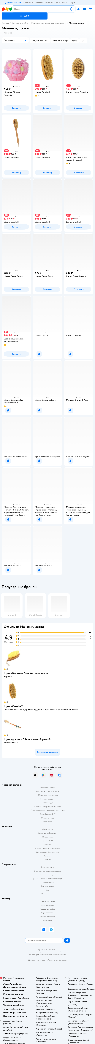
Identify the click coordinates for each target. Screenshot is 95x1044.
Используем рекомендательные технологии (47, 954)
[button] (24, 16)
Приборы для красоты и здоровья (47, 23)
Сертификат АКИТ (47, 814)
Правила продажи (47, 799)
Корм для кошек (47, 905)
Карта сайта (47, 822)
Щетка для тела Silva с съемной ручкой (27, 739)
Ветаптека (47, 920)
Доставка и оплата (47, 787)
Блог (48, 890)
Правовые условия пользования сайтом (47, 952)
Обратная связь (47, 818)
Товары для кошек (47, 901)
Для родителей (19, 23)
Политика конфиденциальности (47, 806)
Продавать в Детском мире (47, 791)
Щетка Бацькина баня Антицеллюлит (26, 673)
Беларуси (63, 960)
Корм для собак (47, 913)
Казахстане (52, 960)
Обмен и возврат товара (47, 795)
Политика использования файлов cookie (47, 810)
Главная (5, 23)
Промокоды (47, 803)
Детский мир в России (37, 960)
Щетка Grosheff (13, 706)
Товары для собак (47, 909)
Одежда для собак (47, 916)
